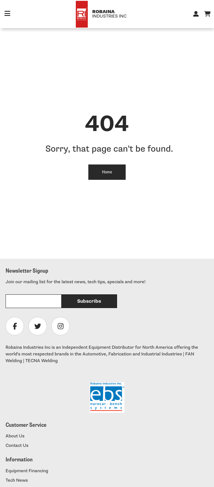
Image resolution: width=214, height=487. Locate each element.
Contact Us (17, 446)
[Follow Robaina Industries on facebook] (15, 326)
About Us (15, 436)
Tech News (17, 480)
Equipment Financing (27, 471)
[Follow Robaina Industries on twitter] (37, 326)
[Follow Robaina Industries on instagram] (60, 326)
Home (107, 172)
